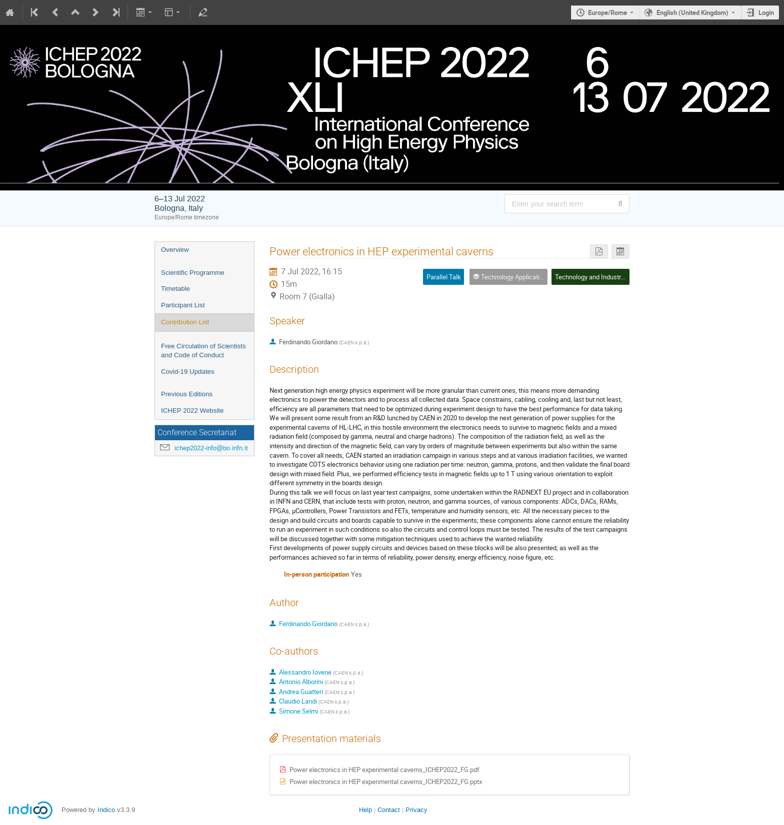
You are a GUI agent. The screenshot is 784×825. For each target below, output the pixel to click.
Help (365, 810)
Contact (389, 810)
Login (766, 12)
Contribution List (185, 322)
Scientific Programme (192, 272)
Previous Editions (186, 394)
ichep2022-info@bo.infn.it (211, 448)
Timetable (175, 288)
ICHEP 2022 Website (192, 410)
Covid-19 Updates (187, 371)
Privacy (417, 810)
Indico (106, 810)
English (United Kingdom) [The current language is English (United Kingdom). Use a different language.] (692, 12)
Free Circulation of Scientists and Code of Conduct (203, 350)
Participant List (182, 305)
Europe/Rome (607, 12)
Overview (175, 249)
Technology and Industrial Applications (609, 276)
